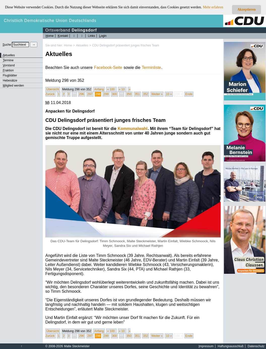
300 (114, 94)
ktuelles (9, 55)
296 (81, 94)
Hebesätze (10, 80)
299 (106, 94)
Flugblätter (10, 75)
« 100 (111, 89)
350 (128, 94)
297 (89, 94)
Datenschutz (256, 346)
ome (50, 36)
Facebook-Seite (108, 67)
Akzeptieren (246, 9)
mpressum (206, 346)
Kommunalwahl (132, 128)
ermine (8, 60)
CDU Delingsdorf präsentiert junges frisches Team (125, 45)
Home (68, 45)
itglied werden (13, 85)
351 (137, 94)
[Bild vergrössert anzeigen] (133, 191)
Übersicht (52, 89)
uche (7, 44)
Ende (188, 94)
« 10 (122, 89)
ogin (102, 36)
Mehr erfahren (213, 7)
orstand (9, 65)
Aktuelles (82, 45)
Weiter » (156, 94)
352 (145, 94)
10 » (169, 94)
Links (91, 36)
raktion (8, 70)
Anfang (99, 89)
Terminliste (151, 67)
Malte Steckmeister (77, 346)
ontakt (63, 36)
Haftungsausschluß (231, 346)
